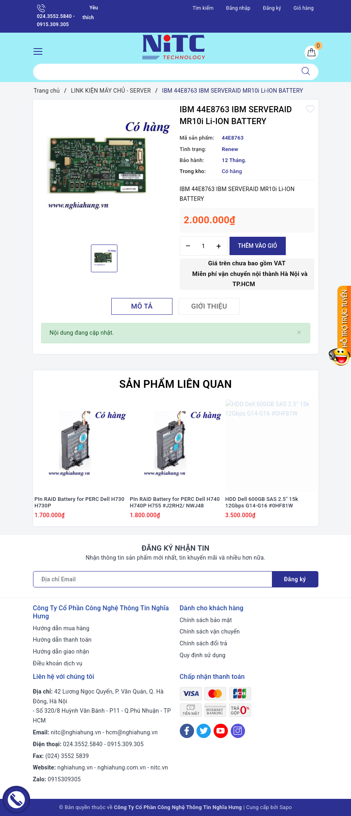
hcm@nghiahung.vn (132, 732)
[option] (104, 171)
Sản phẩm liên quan (175, 384)
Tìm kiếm (203, 8)
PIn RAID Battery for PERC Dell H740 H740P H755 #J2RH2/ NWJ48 (175, 502)
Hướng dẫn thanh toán (62, 639)
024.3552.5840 (83, 744)
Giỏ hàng (303, 8)
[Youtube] (221, 731)
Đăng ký (272, 8)
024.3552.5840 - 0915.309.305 (56, 15)
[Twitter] (203, 731)
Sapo (286, 807)
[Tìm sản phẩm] (163, 72)
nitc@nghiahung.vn (76, 732)
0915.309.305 (125, 744)
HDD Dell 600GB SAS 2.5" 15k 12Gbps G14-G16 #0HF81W (261, 502)
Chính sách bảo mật (206, 620)
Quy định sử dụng (203, 655)
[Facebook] (187, 731)
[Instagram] (238, 731)
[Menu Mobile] (40, 50)
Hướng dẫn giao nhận (61, 651)
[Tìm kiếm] (305, 72)
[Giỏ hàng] (311, 53)
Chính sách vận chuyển (210, 631)
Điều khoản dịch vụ (58, 663)
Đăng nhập (238, 8)
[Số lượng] (203, 246)
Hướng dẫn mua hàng (61, 628)
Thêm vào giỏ (257, 245)
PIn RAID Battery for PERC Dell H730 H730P (80, 502)
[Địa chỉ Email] (152, 579)
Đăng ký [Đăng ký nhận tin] (295, 579)
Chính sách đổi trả (203, 643)
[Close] (299, 332)
